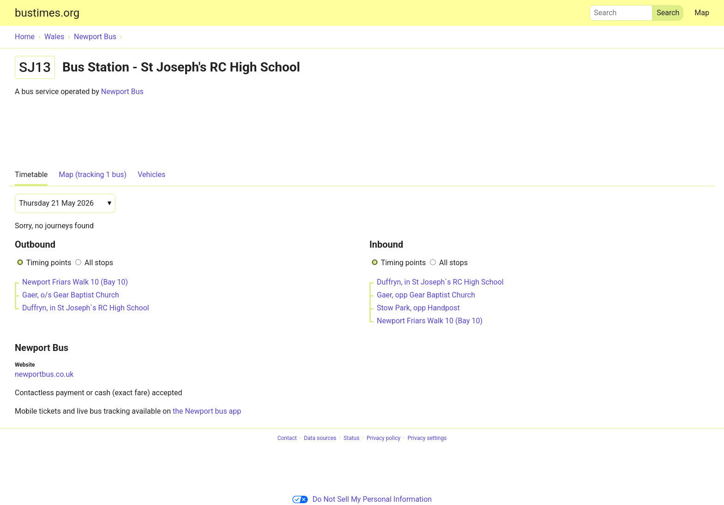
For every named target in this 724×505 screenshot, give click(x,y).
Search (621, 10)
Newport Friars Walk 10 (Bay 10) (75, 282)
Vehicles (151, 174)
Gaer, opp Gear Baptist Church (426, 295)
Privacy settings (427, 438)
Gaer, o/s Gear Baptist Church (70, 295)
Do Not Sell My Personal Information (362, 499)
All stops (98, 262)
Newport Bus (122, 91)
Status (351, 438)
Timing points (48, 262)
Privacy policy (383, 438)
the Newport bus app (207, 411)
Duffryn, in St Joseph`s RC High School (85, 307)
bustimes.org (47, 12)
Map (701, 12)
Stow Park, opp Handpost (418, 307)
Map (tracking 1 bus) (93, 174)
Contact (287, 438)
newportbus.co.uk (44, 374)
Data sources (320, 438)
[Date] (65, 203)
